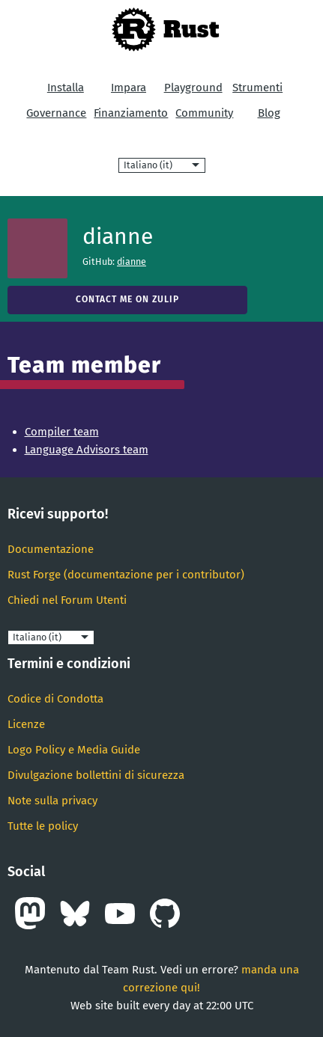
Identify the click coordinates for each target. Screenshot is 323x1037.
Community (204, 113)
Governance (56, 113)
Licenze (26, 724)
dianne (131, 261)
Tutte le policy (42, 826)
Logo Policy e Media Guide (73, 749)
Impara (128, 87)
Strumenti (257, 87)
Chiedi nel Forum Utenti (67, 600)
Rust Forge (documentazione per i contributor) (125, 574)
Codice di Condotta (55, 699)
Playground (193, 87)
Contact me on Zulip (127, 299)
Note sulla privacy (52, 800)
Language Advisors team (86, 449)
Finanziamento (131, 113)
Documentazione (50, 549)
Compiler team (62, 431)
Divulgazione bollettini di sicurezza (95, 775)
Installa (65, 87)
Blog (269, 113)
